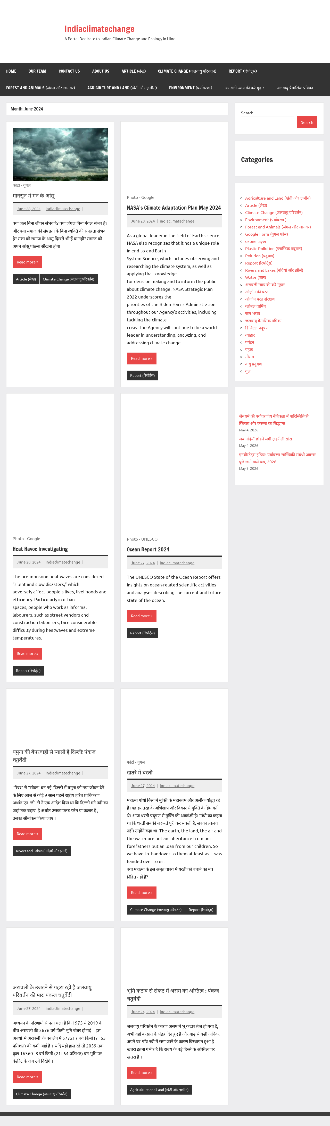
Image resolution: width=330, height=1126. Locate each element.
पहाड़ (249, 349)
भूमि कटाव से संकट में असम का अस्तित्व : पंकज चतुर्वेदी (169, 1004)
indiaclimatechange (63, 208)
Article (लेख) (134, 71)
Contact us (69, 71)
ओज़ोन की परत (256, 291)
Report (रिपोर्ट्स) (243, 71)
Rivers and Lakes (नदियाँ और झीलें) (43, 860)
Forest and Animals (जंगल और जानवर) (40, 88)
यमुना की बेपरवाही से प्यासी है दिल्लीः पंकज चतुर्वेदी (57, 765)
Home (11, 71)
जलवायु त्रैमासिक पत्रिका (295, 88)
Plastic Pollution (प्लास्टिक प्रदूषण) (273, 248)
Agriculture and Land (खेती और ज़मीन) (122, 88)
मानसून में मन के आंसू (34, 195)
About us (100, 71)
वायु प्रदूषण (253, 363)
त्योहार (250, 334)
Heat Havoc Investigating (42, 557)
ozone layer (256, 241)
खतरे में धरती (140, 781)
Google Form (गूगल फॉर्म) (266, 233)
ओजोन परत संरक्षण (260, 298)
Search (247, 112)
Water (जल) (255, 277)
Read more (27, 262)
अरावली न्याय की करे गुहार (244, 88)
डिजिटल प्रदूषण (257, 327)
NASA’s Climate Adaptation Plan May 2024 (169, 211)
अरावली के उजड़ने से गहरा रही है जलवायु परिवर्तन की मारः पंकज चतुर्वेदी (54, 1001)
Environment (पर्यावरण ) (190, 88)
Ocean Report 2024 (149, 558)
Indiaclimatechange (106, 28)
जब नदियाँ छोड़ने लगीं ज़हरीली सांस (265, 438)
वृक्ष (247, 370)
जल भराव (252, 313)
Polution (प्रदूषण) (259, 255)
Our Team (37, 71)
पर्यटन (249, 342)
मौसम (249, 356)
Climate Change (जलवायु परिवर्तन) (187, 71)
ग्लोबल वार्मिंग (255, 306)
